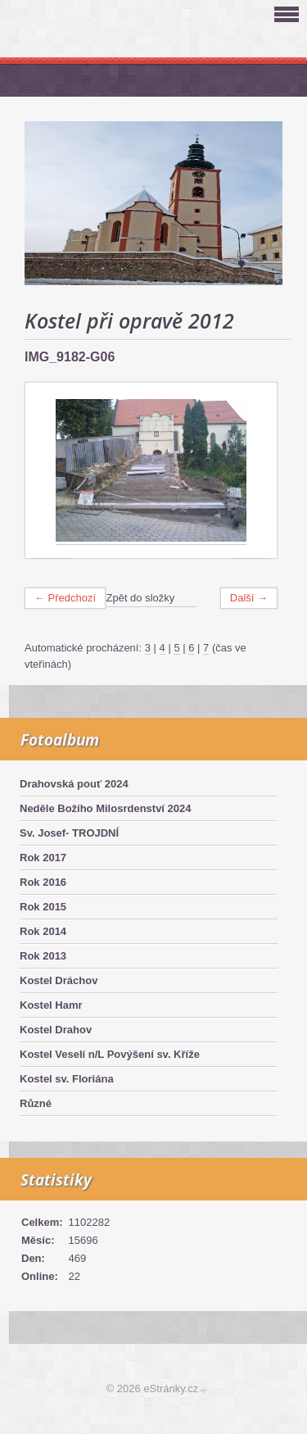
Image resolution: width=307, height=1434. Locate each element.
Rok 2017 (43, 857)
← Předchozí (65, 598)
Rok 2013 (43, 956)
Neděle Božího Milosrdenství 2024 (106, 808)
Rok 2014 (43, 931)
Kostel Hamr (51, 1005)
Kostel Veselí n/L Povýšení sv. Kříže (110, 1054)
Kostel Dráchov (58, 980)
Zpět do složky (140, 598)
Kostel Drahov (56, 1029)
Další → (249, 598)
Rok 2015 (43, 907)
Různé (36, 1103)
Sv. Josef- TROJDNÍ (69, 833)
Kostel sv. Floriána (67, 1079)
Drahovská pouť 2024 (74, 784)
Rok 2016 (43, 882)
